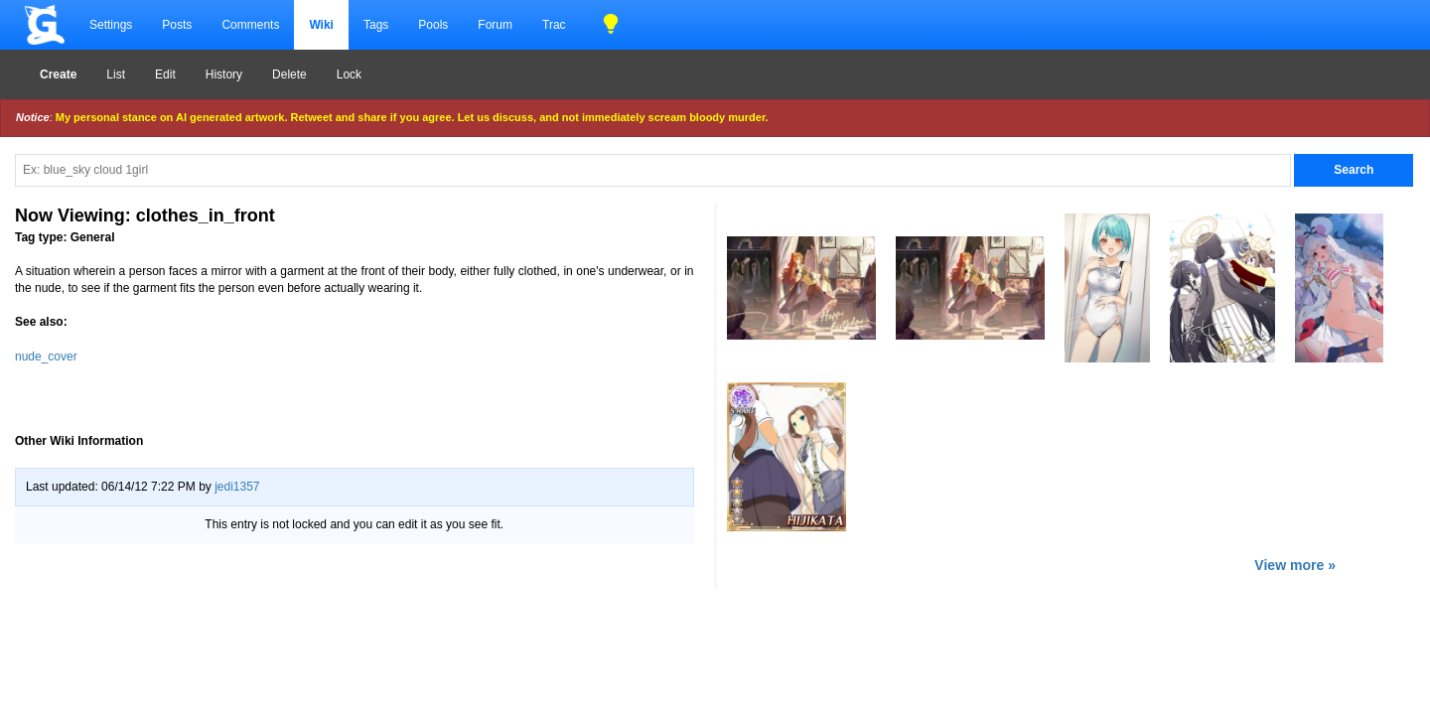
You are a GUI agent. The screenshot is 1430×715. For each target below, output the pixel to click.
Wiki (321, 25)
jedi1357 (236, 487)
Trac (554, 25)
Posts (177, 25)
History (224, 74)
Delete (289, 74)
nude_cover (46, 356)
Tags (375, 25)
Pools (433, 25)
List (115, 74)
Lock (349, 74)
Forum (495, 25)
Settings (110, 25)
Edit (165, 74)
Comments (250, 25)
